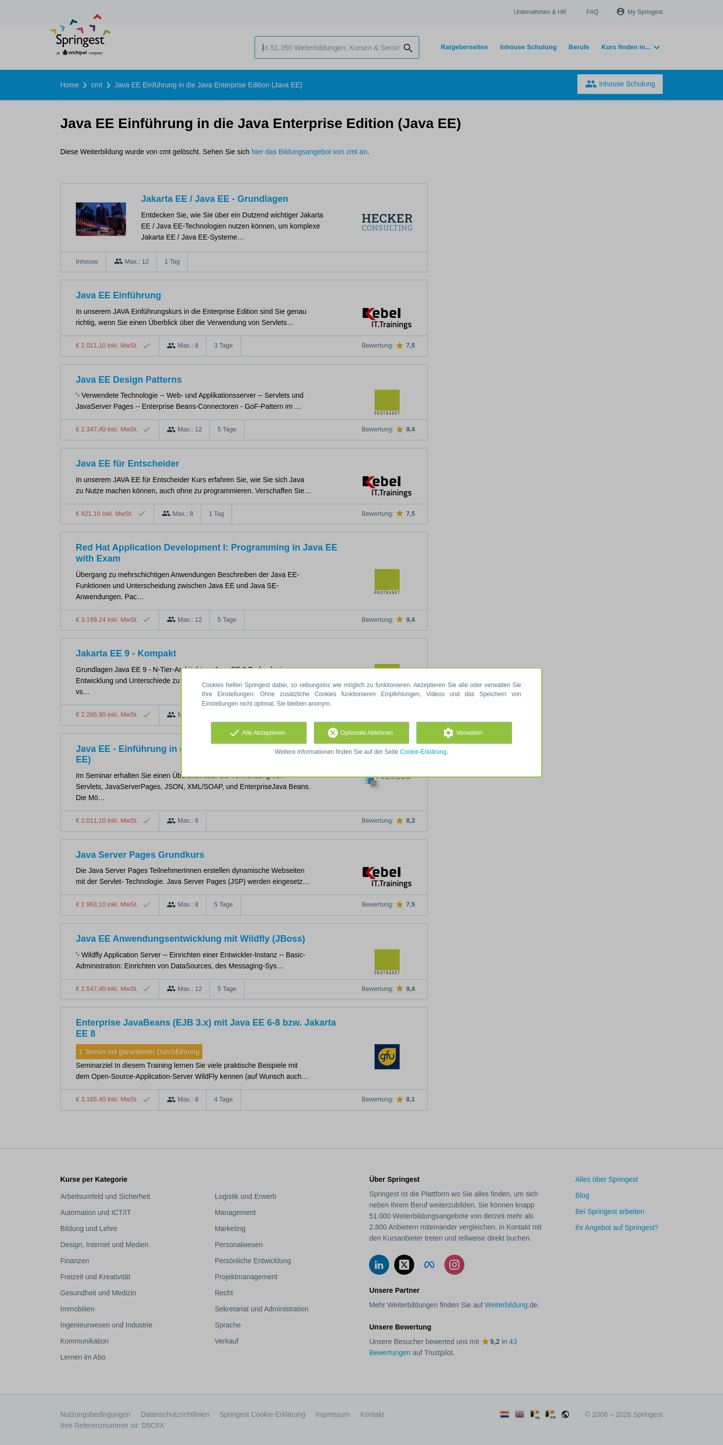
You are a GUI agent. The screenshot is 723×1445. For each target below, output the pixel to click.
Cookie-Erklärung (423, 751)
